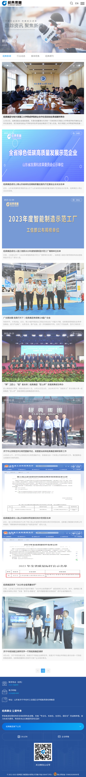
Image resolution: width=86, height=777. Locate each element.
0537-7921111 (13, 685)
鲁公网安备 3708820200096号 (66, 774)
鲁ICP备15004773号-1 (44, 774)
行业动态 (21, 56)
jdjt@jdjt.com (14, 693)
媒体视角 (35, 56)
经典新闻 (7, 56)
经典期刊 (49, 56)
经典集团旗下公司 (13, 726)
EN (76, 3)
